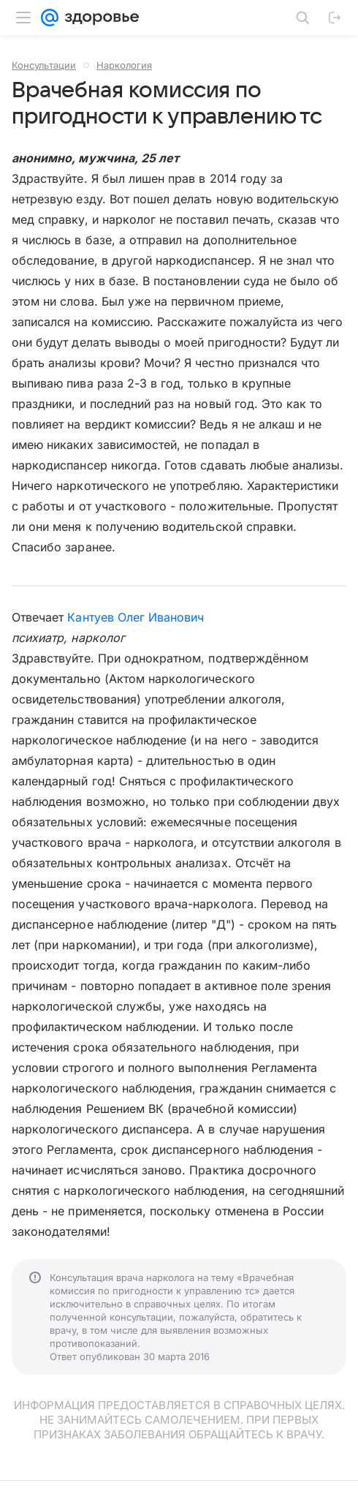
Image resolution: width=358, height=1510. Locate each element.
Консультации (44, 65)
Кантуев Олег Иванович (135, 617)
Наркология (124, 65)
